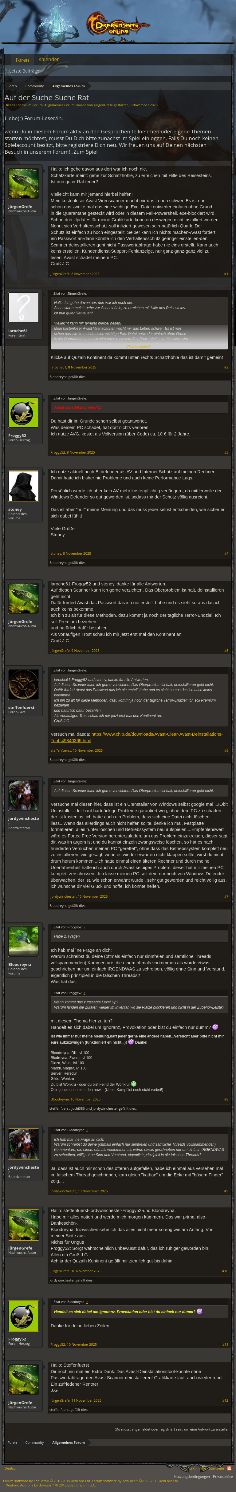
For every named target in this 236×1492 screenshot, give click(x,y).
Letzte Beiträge (24, 71)
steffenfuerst (21, 707)
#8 (226, 1099)
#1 (226, 274)
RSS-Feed (229, 1468)
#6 (226, 750)
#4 (226, 553)
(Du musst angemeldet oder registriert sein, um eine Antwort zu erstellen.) (173, 1429)
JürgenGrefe (103, 105)
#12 (225, 1400)
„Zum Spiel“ (85, 151)
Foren (22, 60)
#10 (225, 1271)
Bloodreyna (58, 376)
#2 (226, 367)
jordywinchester (23, 821)
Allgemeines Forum (59, 105)
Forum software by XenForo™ (135, 1480)
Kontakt (189, 1468)
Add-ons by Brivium (51, 1485)
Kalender (48, 59)
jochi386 (78, 1108)
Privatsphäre (223, 1476)
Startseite (216, 1468)
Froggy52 (17, 435)
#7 (226, 896)
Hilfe (202, 1468)
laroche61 (18, 330)
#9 (226, 1191)
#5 (226, 650)
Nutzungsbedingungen (192, 1476)
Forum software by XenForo (47, 1480)
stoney (15, 509)
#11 (225, 1344)
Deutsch (11, 1468)
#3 (226, 452)
